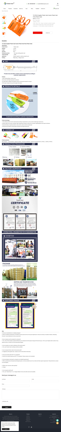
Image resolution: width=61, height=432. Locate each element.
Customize (16, 8)
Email (32, 379)
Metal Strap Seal (28, 421)
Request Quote (37, 32)
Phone (3, 384)
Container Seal (28, 419)
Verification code (5, 401)
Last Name (4, 379)
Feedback (37, 8)
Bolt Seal (28, 415)
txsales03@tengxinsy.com (43, 3)
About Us (21, 8)
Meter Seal (28, 420)
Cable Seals (28, 418)
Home (4, 8)
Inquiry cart (57, 8)
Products (10, 8)
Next (4, 36)
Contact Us (43, 8)
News (32, 8)
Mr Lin (57, 420)
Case (26, 8)
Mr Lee (57, 423)
